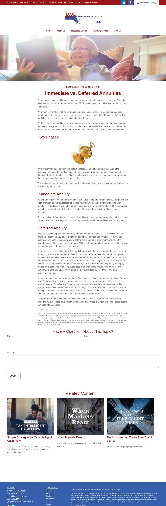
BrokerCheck (116, 489)
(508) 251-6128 (54, 3)
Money (48, 504)
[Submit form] (13, 376)
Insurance (50, 499)
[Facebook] (130, 2)
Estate (48, 496)
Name (10, 336)
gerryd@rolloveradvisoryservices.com (81, 2)
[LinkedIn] (123, 2)
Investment (50, 493)
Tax (47, 501)
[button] (47, 31)
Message (11, 353)
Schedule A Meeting (146, 3)
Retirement (50, 491)
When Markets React (70, 437)
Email (86, 336)
